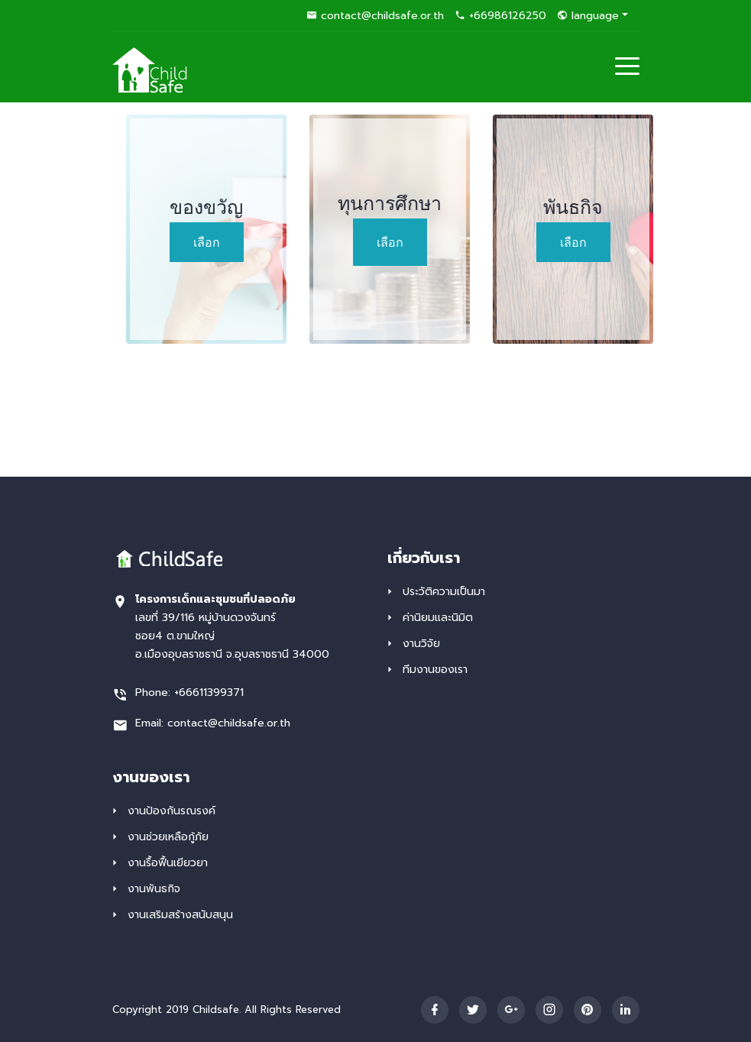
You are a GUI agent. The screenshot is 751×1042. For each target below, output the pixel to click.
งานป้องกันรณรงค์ (171, 811)
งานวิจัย (421, 644)
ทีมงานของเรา (435, 670)
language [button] (588, 16)
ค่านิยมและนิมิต (438, 618)
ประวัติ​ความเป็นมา (444, 592)
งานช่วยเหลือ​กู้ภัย (168, 837)
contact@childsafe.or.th (375, 16)
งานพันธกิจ (154, 889)
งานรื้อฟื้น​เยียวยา (168, 863)
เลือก (206, 242)
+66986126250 (500, 16)
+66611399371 (209, 692)
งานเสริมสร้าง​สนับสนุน (180, 915)
